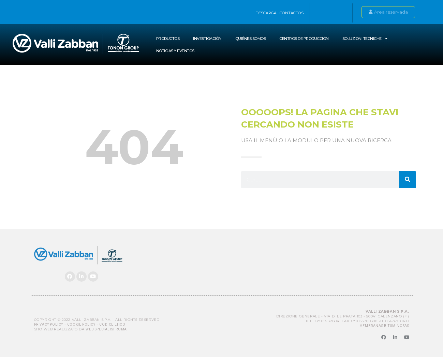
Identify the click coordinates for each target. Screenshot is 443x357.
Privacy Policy (48, 324)
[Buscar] (407, 179)
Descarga (266, 13)
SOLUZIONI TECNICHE (364, 38)
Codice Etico (112, 324)
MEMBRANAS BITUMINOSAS (384, 326)
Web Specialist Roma (106, 329)
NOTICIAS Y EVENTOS (175, 50)
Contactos (292, 13)
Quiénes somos (250, 38)
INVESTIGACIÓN (207, 38)
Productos (168, 38)
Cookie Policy (81, 324)
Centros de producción (304, 38)
